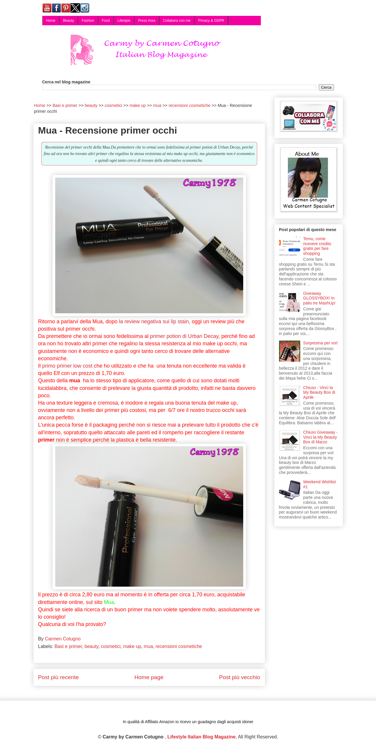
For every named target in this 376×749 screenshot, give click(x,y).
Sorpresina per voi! (320, 343)
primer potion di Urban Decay (184, 336)
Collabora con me (177, 20)
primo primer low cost (67, 366)
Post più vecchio (239, 677)
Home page (148, 677)
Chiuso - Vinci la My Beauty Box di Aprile (319, 392)
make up (132, 646)
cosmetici (111, 646)
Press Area (146, 20)
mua (148, 646)
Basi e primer (68, 646)
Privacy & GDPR (211, 20)
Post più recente (58, 677)
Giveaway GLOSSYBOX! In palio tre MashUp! (319, 298)
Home (51, 20)
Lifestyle (124, 20)
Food (106, 20)
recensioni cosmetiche (178, 646)
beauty (91, 646)
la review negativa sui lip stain (154, 321)
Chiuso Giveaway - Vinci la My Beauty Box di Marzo (320, 437)
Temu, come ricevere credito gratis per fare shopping (317, 246)
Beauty (68, 20)
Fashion (88, 20)
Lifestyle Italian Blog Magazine (201, 736)
